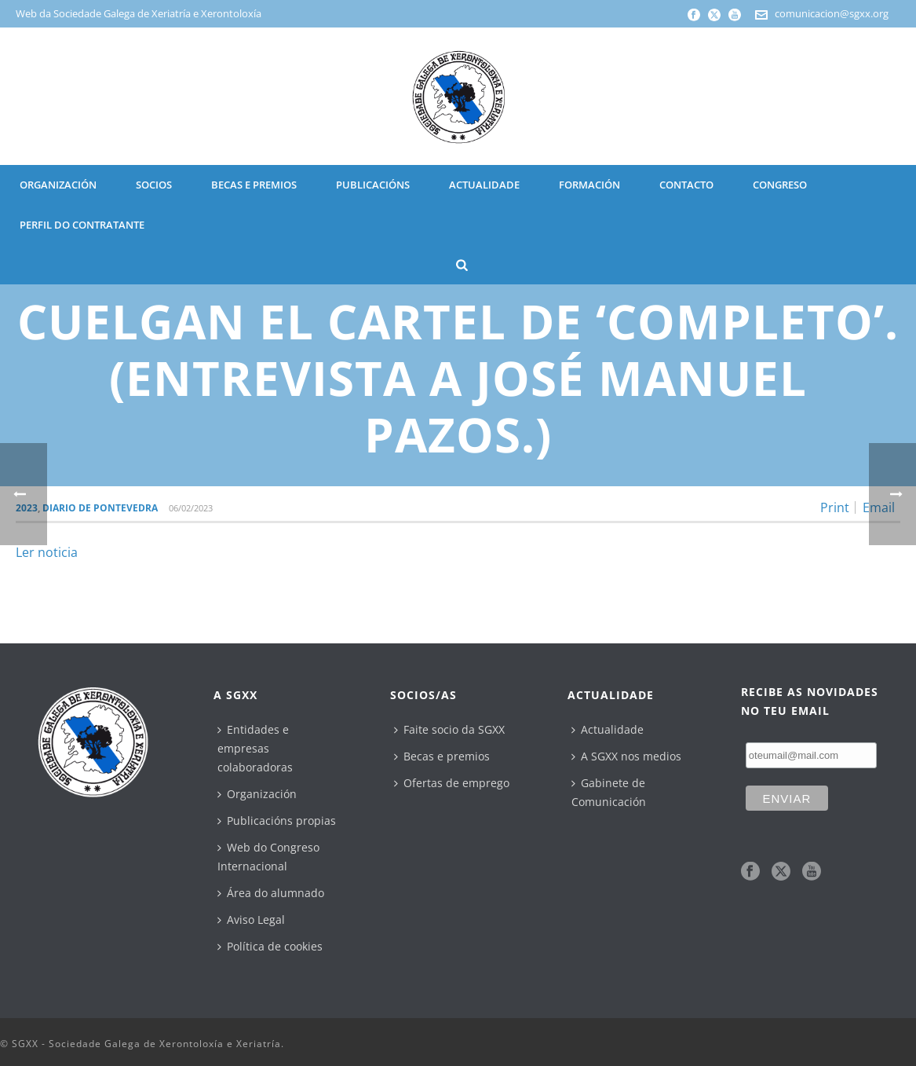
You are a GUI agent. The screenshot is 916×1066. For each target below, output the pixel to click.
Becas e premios (442, 756)
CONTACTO (686, 185)
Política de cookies (270, 946)
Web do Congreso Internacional (268, 857)
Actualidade (607, 729)
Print (834, 507)
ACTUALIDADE (484, 185)
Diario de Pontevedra (100, 508)
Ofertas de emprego (451, 782)
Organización (257, 793)
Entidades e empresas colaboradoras (255, 748)
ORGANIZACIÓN (58, 185)
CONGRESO (780, 185)
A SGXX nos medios (626, 756)
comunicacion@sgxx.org (832, 13)
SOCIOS (154, 185)
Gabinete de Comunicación (608, 792)
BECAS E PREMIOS (254, 185)
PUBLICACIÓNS (373, 185)
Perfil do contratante (82, 225)
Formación (589, 185)
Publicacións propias (276, 820)
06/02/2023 (191, 508)
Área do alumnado (270, 892)
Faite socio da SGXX (449, 729)
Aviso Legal (251, 919)
